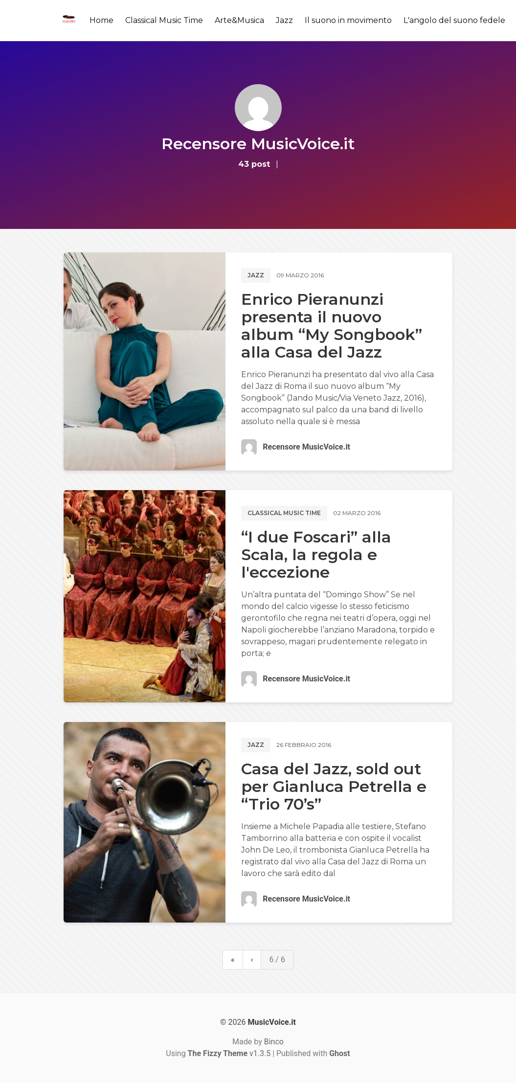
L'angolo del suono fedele (454, 20)
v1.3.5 (229, 1053)
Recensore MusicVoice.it (306, 446)
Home (101, 20)
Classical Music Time (164, 20)
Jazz (284, 20)
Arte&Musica (239, 20)
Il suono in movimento (348, 20)
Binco (274, 1041)
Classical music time (284, 513)
